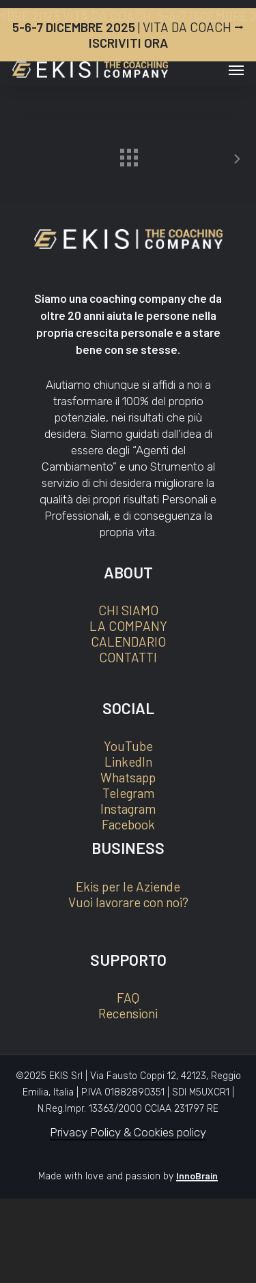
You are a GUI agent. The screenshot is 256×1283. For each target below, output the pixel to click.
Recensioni (128, 1013)
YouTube (128, 746)
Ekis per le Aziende (128, 886)
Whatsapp (128, 777)
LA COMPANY (128, 626)
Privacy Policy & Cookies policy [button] (128, 1132)
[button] (236, 69)
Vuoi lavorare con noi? (128, 902)
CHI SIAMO (128, 610)
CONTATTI (128, 657)
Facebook (128, 824)
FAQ (128, 997)
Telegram (128, 793)
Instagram (128, 808)
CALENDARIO (128, 641)
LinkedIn (128, 761)
